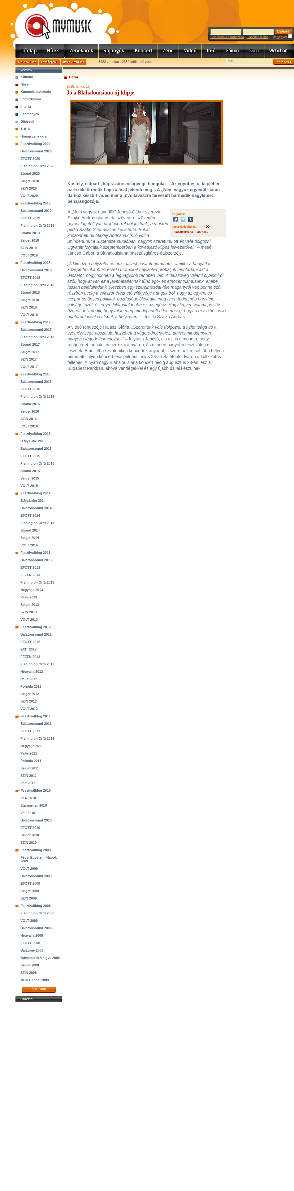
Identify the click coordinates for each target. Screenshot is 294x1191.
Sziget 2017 (29, 352)
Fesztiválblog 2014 (35, 493)
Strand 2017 (30, 344)
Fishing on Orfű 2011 (37, 738)
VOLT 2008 (29, 920)
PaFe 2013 (28, 597)
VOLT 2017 (29, 367)
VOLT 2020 (29, 196)
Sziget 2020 (29, 181)
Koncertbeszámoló (35, 92)
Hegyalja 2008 (31, 935)
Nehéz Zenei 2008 (34, 980)
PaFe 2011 (28, 753)
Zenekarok (81, 51)
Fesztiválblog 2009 (36, 850)
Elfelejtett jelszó (257, 37)
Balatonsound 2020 (36, 151)
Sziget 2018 (29, 300)
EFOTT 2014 (30, 515)
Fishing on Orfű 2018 (37, 285)
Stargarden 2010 (33, 805)
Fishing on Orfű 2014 (37, 523)
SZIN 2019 (28, 248)
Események (29, 114)
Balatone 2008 (31, 950)
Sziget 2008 (29, 965)
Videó (190, 51)
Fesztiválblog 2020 (35, 144)
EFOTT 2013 (30, 567)
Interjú (25, 106)
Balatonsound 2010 (36, 820)
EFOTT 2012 (30, 642)
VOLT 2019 (29, 255)
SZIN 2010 (28, 842)
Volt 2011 (27, 783)
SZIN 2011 (28, 775)
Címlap (28, 51)
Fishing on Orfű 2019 (37, 225)
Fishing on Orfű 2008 (37, 913)
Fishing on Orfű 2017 (37, 337)
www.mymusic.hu (53, 20)
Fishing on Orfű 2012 (37, 664)
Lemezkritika (30, 99)
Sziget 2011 (29, 768)
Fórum (232, 51)
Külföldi (26, 77)
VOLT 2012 (29, 709)
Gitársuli (27, 121)
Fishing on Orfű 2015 (37, 463)
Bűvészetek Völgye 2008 (40, 958)
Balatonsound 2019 (36, 210)
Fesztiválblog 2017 (35, 322)
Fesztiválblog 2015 (35, 434)
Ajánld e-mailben (73, 62)
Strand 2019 (30, 233)
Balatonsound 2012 (36, 634)
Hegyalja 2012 (31, 671)
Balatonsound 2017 (36, 329)
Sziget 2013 (29, 604)
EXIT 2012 (28, 649)
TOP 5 (25, 129)
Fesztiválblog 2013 (35, 552)
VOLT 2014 (29, 545)
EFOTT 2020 (30, 158)
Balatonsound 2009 (36, 876)
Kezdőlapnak (49, 62)
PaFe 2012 (28, 679)
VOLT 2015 (29, 486)
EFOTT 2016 (30, 389)
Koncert (144, 51)
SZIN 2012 (28, 701)
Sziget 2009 (29, 891)
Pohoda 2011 (30, 761)
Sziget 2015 (29, 478)
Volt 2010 (27, 813)
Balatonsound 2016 (36, 381)
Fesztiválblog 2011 (36, 716)
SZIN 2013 (28, 612)
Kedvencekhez (26, 62)
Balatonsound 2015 (36, 448)
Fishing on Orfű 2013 (37, 582)
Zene (168, 51)
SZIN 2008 (28, 972)
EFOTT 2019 (30, 218)
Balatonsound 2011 (36, 723)
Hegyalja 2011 (31, 746)
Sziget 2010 (29, 835)
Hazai (24, 84)
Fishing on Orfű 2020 (37, 166)
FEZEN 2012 (30, 657)
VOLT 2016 (29, 426)
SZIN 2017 (28, 359)
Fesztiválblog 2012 (36, 627)
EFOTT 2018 (30, 277)
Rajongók (114, 51)
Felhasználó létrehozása (227, 37)
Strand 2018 (30, 292)
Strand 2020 (30, 173)
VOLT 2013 (29, 619)
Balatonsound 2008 (36, 928)
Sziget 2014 (29, 538)
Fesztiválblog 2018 (35, 263)
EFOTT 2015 (30, 456)
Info (211, 51)
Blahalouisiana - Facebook (190, 232)
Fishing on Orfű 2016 (37, 396)
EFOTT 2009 (30, 883)
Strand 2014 (30, 530)
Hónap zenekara (33, 136)
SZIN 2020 (28, 188)
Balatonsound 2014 (36, 508)
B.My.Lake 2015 (32, 441)
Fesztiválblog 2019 (35, 203)
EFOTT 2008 (30, 943)
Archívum (39, 989)
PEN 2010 (28, 798)
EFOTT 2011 (30, 731)
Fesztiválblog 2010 (36, 790)
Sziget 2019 (29, 240)
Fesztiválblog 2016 (35, 374)
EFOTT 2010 (30, 828)
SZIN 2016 (28, 419)
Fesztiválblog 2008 (36, 906)
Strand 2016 (30, 404)
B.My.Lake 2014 (32, 500)
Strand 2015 (30, 471)
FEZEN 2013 (30, 575)
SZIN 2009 (28, 898)
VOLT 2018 (29, 315)
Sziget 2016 (29, 411)
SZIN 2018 (28, 307)
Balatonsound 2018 (36, 270)
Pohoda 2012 (30, 686)
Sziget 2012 (29, 694)
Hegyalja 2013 (31, 590)
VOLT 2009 (29, 868)
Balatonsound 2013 (36, 560)
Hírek (53, 51)
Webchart (279, 51)
